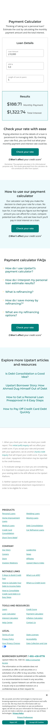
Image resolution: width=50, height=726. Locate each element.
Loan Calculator (9, 614)
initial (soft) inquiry (20, 445)
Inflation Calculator (34, 618)
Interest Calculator (10, 618)
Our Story (6, 550)
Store (4, 558)
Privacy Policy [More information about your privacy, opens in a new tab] (18, 713)
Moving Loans (32, 518)
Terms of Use (8, 634)
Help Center (7, 622)
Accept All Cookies (36, 722)
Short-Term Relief (9, 537)
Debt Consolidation (34, 525)
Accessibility (31, 639)
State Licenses (32, 634)
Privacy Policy (8, 639)
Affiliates (30, 558)
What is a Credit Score (35, 582)
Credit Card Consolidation (8, 532)
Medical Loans (8, 525)
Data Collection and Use (36, 643)
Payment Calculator (34, 614)
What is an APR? (33, 575)
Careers (5, 554)
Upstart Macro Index (35, 563)
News (28, 554)
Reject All (13, 722)
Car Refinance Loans (35, 530)
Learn (4, 609)
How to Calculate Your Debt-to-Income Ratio (11, 584)
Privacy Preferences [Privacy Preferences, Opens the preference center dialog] (25, 717)
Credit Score (31, 609)
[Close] (47, 695)
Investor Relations (10, 563)
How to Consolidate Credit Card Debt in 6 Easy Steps (11, 593)
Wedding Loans (33, 513)
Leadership (31, 550)
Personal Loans (8, 513)
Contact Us (31, 622)
